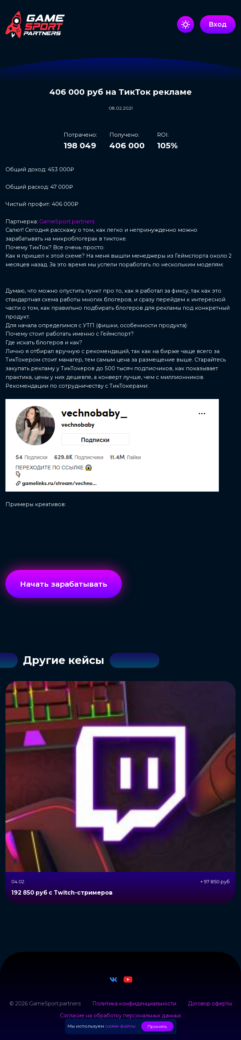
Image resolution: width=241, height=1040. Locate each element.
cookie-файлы (120, 1026)
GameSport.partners (67, 221)
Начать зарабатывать (63, 584)
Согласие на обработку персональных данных (120, 1015)
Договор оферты (210, 1003)
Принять (157, 1026)
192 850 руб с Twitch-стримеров (62, 892)
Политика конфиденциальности (134, 1003)
